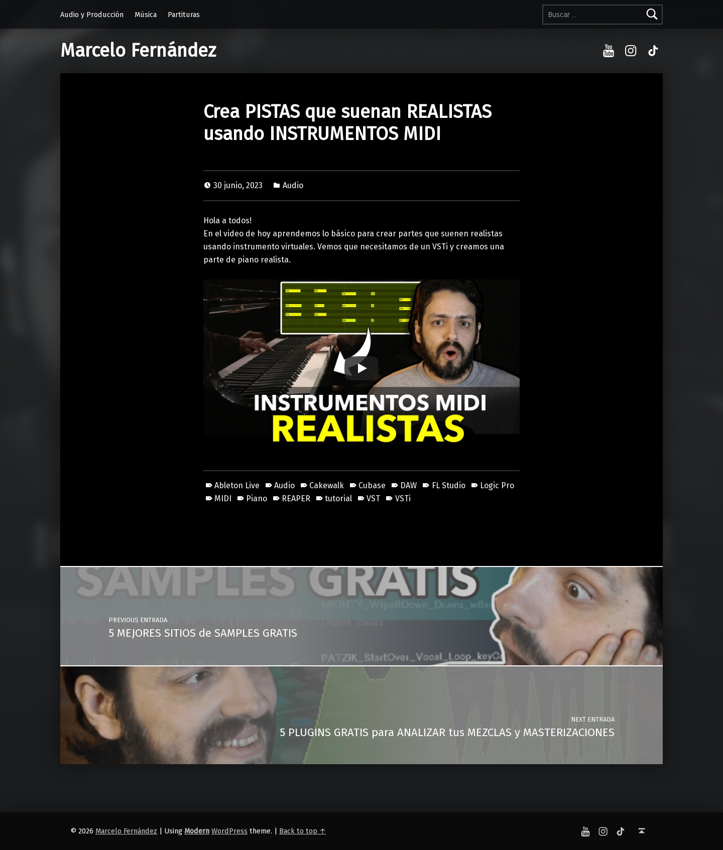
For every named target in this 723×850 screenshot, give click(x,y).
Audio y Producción (92, 14)
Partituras (184, 14)
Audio (293, 185)
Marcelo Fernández (138, 51)
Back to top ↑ (302, 830)
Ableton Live (237, 485)
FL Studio (448, 485)
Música (146, 14)
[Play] (361, 368)
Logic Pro (497, 485)
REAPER (296, 498)
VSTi (403, 498)
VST (373, 498)
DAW (408, 485)
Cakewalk (326, 485)
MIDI (222, 498)
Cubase (372, 485)
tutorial (338, 498)
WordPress (229, 830)
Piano (256, 498)
